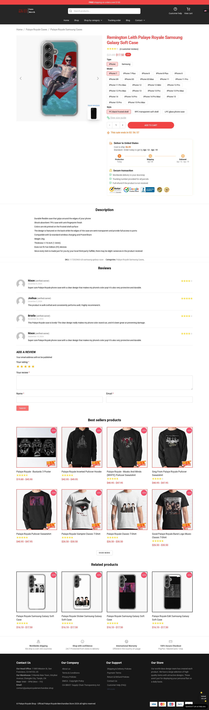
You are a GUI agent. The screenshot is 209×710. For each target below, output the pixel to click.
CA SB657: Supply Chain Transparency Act (81, 685)
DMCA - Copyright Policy (73, 681)
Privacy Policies (69, 677)
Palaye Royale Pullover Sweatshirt (33, 534)
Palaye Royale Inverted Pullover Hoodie (81, 471)
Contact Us (112, 681)
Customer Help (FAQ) (116, 685)
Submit (22, 408)
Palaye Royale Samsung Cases (66, 29)
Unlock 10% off (203, 697)
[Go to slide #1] (52, 128)
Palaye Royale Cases (36, 29)
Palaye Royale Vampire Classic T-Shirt (81, 534)
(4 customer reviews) (129, 49)
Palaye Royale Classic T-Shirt (121, 534)
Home (19, 29)
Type (109, 59)
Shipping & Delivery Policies (119, 669)
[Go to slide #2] (67, 128)
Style (109, 107)
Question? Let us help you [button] (196, 707)
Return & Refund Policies (118, 677)
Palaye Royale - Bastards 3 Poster (33, 471)
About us (66, 669)
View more (104, 553)
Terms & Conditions (71, 673)
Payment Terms (114, 673)
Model (110, 69)
